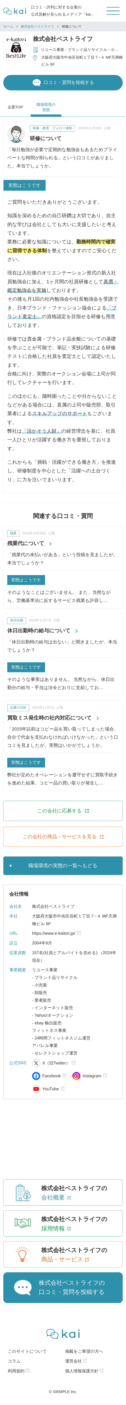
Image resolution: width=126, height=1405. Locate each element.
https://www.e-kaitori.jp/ (53, 933)
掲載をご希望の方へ (84, 1351)
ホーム (8, 26)
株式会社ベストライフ (37, 26)
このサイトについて (27, 1351)
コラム (14, 1361)
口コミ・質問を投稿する (69, 82)
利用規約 (16, 1371)
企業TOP (15, 107)
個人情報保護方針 (81, 1371)
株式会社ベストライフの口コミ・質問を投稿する (72, 1287)
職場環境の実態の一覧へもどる (62, 865)
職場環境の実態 (46, 107)
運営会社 (73, 1361)
